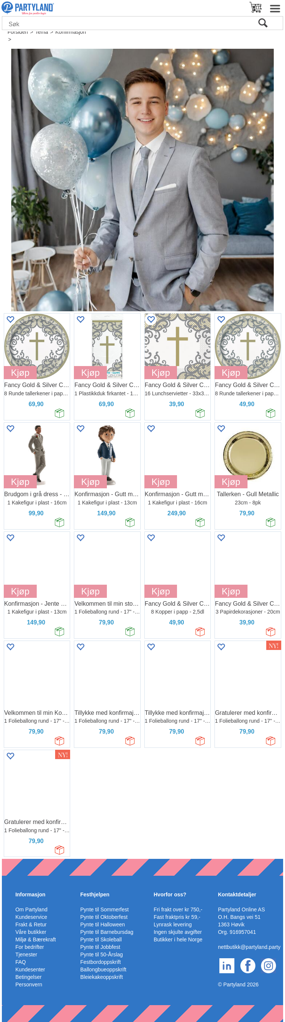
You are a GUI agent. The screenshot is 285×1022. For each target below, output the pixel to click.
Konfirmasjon (70, 32)
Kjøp (20, 373)
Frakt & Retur (30, 924)
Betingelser (28, 977)
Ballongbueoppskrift (103, 969)
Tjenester (26, 954)
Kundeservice (31, 917)
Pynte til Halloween (102, 924)
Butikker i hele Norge (178, 939)
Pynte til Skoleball (101, 939)
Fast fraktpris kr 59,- (177, 917)
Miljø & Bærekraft (35, 939)
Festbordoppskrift (100, 962)
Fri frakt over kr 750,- (178, 909)
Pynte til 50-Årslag (101, 954)
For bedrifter (29, 947)
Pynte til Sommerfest (104, 909)
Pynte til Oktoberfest (104, 917)
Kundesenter (30, 969)
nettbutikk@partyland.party (249, 947)
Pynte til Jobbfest (100, 947)
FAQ (20, 962)
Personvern (28, 984)
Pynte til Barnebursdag (107, 932)
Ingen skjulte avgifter (178, 932)
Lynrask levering (173, 924)
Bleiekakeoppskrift (101, 977)
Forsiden (18, 32)
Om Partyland (31, 909)
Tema (41, 32)
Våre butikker (30, 932)
